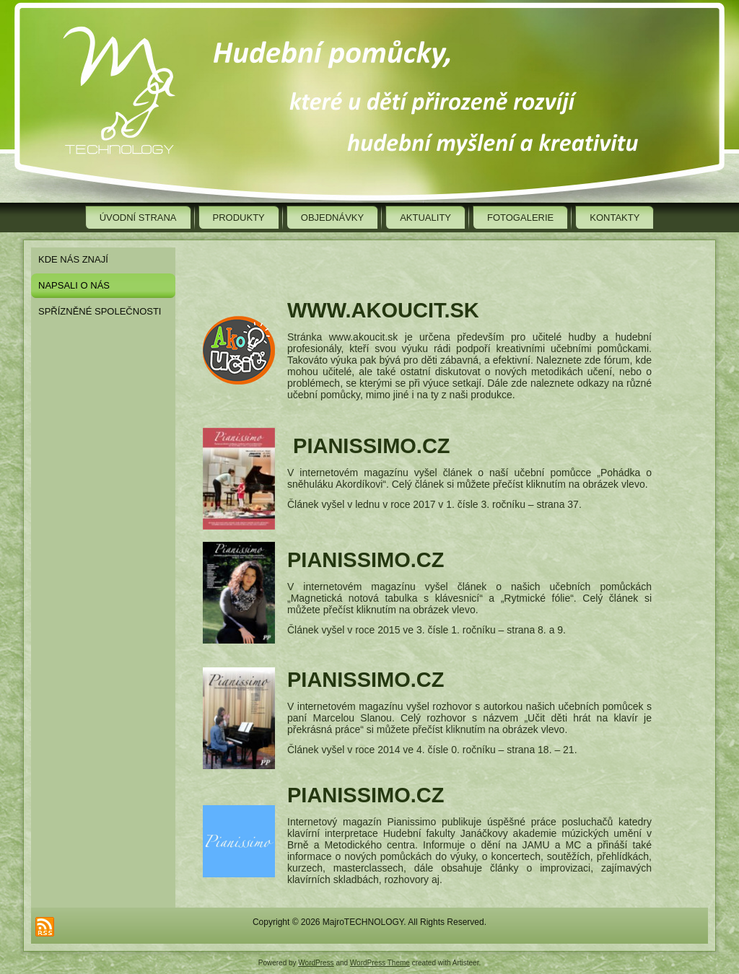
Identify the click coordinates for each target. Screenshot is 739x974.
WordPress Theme (380, 963)
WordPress (315, 963)
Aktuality (425, 217)
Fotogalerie (520, 217)
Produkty (239, 217)
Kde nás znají (73, 259)
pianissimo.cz (371, 445)
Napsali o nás (74, 285)
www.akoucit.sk (383, 310)
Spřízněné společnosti (99, 311)
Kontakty (614, 217)
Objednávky (332, 217)
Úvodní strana (138, 217)
